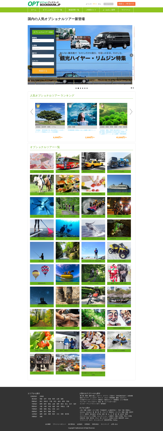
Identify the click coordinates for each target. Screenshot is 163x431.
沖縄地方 (34, 416)
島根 (45, 409)
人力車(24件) (93, 306)
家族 (123, 412)
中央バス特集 (128, 416)
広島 (53, 409)
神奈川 (46, 401)
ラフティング (84, 420)
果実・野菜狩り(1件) (41, 350)
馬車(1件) (119, 216)
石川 (70, 404)
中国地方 (34, 409)
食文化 (92, 418)
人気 (81, 410)
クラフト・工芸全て (109, 395)
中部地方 (34, 404)
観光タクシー (108, 399)
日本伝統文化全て (121, 395)
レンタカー (93, 397)
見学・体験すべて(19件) (67, 350)
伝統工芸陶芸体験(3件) (67, 328)
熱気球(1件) (42, 283)
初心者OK (93, 414)
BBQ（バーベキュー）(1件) (93, 350)
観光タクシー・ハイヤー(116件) (93, 171)
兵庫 (45, 406)
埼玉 (55, 401)
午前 (119, 410)
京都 (49, 406)
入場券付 (111, 416)
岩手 (45, 399)
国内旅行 (103, 403)
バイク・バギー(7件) (119, 261)
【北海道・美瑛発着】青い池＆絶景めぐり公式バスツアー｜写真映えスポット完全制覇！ (49, 131)
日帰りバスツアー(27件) (67, 171)
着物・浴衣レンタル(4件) (119, 283)
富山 (66, 404)
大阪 (41, 406)
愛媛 (49, 411)
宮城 (49, 399)
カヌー (91, 420)
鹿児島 (67, 414)
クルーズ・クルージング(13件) (119, 194)
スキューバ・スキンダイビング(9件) (67, 238)
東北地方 (34, 399)
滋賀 (53, 406)
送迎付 (89, 410)
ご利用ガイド (91, 10)
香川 (45, 411)
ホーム (33, 10)
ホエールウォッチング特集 (88, 416)
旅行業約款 (71, 424)
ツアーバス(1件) (119, 171)
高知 (53, 411)
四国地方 (34, 411)
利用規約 (87, 424)
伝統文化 (82, 418)
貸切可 (131, 412)
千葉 (50, 401)
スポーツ (99, 395)
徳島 (41, 411)
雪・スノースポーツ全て (109, 401)
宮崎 (62, 414)
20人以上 (89, 412)
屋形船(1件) (119, 306)
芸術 (87, 418)
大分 (58, 414)
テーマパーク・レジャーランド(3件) (67, 373)
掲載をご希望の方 (126, 4)
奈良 (58, 406)
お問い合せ (114, 424)
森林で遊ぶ (92, 395)
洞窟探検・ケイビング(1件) (119, 238)
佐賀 (45, 414)
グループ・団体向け (108, 412)
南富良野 (121, 418)
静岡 (41, 404)
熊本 (53, 414)
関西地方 (34, 406)
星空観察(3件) (41, 306)
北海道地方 (33, 396)
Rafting (115, 420)
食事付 (87, 414)
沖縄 (41, 416)
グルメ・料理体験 (109, 397)
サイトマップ (105, 424)
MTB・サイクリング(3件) (67, 216)
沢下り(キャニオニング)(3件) (67, 261)
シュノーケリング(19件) (42, 216)
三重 (67, 406)
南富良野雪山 (108, 420)
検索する (43, 71)
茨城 (67, 401)
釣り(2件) (42, 261)
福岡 (41, 414)
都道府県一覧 (74, 10)
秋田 (53, 399)
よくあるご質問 (109, 10)
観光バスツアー (84, 397)
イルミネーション (102, 416)
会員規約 (79, 424)
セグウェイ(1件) (93, 283)
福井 (75, 404)
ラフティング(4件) (119, 350)
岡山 (49, 409)
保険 (127, 412)
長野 (58, 404)
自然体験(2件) (41, 328)
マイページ (125, 10)
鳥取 (41, 409)
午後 (123, 410)
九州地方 (34, 414)
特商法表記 (95, 424)
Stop (133, 88)
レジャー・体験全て (97, 399)
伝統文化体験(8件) (119, 328)
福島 (62, 399)
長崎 (49, 414)
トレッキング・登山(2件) (93, 261)
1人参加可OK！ (112, 410)
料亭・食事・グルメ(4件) (68, 194)
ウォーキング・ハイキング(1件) (67, 306)
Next (131, 55)
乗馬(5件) (42, 194)
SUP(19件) (41, 238)
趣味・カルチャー (121, 397)
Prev (60, 55)
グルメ (97, 418)
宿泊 (99, 401)
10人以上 (82, 412)
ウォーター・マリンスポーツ (88, 401)
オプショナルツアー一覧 (52, 10)
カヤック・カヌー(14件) (93, 216)
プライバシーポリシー (59, 424)
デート (82, 414)
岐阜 (45, 404)
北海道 (42, 396)
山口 (58, 409)
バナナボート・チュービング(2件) (67, 283)
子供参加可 (103, 410)
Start (131, 88)
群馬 (63, 401)
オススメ (105, 418)
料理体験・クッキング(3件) (93, 194)
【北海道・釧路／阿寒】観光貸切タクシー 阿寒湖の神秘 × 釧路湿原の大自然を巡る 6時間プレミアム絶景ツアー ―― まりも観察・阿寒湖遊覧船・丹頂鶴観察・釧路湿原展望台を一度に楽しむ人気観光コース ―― (113, 132)
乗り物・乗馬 (84, 395)
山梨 (53, 404)
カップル (118, 412)
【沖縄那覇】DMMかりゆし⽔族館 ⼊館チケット (81, 130)
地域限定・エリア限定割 (121, 399)
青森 (41, 399)
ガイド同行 (95, 410)
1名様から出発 (113, 418)
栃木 (59, 401)
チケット (100, 397)
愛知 (49, 404)
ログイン (108, 4)
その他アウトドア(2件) (93, 328)
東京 (41, 401)
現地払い (128, 410)
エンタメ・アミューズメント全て (90, 403)
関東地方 (34, 401)
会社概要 (48, 424)
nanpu (126, 418)
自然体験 (130, 395)
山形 (58, 399)
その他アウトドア (85, 399)
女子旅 (99, 414)
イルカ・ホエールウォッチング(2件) (93, 238)
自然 (103, 414)
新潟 (62, 404)
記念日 (122, 414)
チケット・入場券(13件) (42, 171)
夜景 (126, 414)
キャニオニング (98, 420)
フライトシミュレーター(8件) (41, 373)
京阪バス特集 (119, 416)
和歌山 (63, 406)
